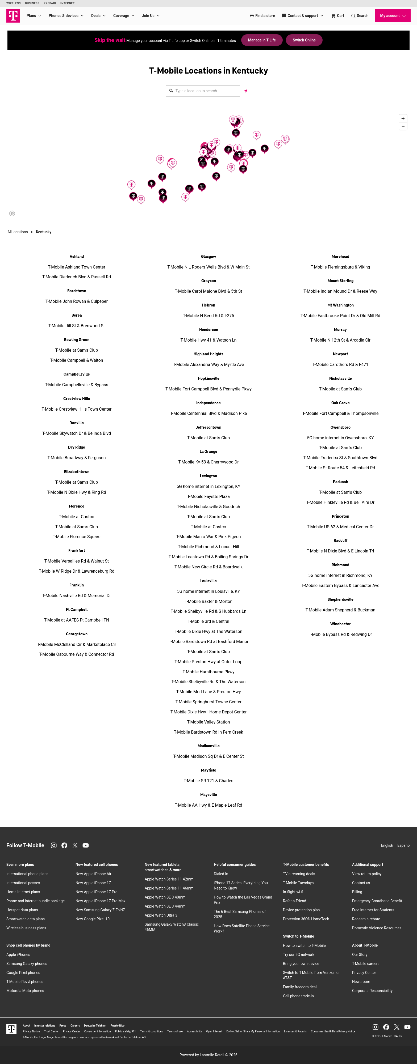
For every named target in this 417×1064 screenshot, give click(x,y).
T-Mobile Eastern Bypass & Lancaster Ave (341, 585)
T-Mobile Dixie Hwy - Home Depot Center (208, 711)
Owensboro (341, 427)
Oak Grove (340, 403)
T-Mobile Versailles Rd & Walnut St (76, 561)
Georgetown (76, 634)
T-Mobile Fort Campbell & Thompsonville (340, 413)
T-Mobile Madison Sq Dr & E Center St (208, 756)
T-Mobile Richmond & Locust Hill (208, 546)
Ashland (77, 257)
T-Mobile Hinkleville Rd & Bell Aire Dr (340, 502)
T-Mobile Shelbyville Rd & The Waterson (209, 681)
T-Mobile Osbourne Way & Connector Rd (76, 654)
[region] (208, 165)
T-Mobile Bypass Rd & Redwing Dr (340, 634)
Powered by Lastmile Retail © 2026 (208, 1055)
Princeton (340, 516)
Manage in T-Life (262, 40)
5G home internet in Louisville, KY (208, 591)
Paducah (340, 482)
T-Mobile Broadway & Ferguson (76, 457)
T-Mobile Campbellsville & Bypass (76, 384)
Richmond (340, 565)
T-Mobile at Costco (76, 516)
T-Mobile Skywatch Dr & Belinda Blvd (76, 433)
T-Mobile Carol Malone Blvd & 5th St (208, 291)
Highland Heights (208, 354)
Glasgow (208, 257)
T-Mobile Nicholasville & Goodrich (208, 506)
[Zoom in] (403, 118)
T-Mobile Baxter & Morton (208, 601)
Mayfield (208, 770)
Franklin (76, 585)
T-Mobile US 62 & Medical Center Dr (340, 526)
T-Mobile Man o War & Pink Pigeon (208, 536)
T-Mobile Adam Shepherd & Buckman (341, 609)
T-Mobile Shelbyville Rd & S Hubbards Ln (209, 611)
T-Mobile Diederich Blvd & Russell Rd (76, 276)
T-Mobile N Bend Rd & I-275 (208, 315)
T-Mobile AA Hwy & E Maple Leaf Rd (208, 805)
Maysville (208, 795)
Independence (208, 403)
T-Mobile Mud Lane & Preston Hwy (208, 691)
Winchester (340, 624)
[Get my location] (245, 91)
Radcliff (340, 541)
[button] (256, 135)
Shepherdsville (340, 600)
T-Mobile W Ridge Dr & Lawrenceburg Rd (76, 571)
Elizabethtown (76, 472)
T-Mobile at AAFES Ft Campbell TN (76, 620)
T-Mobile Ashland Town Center (76, 267)
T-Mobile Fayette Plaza (208, 496)
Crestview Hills (76, 399)
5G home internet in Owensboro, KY (340, 437)
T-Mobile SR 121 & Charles (208, 780)
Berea (77, 315)
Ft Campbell (76, 610)
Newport (340, 354)
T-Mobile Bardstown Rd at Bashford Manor (208, 641)
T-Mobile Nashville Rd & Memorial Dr (76, 595)
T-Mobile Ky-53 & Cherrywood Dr (208, 462)
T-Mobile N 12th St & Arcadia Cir (340, 340)
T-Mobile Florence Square (77, 536)
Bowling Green (76, 340)
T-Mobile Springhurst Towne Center (208, 701)
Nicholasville (340, 379)
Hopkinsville (208, 379)
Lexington (208, 476)
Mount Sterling (340, 281)
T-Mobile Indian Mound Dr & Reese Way (340, 291)
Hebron (208, 305)
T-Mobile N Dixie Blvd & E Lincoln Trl (340, 551)
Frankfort (76, 551)
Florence (76, 506)
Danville (76, 423)
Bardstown (76, 291)
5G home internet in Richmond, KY (340, 575)
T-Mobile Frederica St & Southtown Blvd (340, 457)
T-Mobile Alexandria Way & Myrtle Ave (208, 364)
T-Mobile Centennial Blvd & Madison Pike (208, 413)
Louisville (208, 581)
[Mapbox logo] (12, 213)
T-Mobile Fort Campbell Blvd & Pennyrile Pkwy (208, 388)
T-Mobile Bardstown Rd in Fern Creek (208, 732)
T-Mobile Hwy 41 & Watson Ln (209, 340)
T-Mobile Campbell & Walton (76, 360)
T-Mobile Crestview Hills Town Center (77, 409)
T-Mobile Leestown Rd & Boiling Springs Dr (208, 556)
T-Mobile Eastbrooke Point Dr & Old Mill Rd (340, 315)
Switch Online (304, 40)
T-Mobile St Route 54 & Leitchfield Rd (340, 467)
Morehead (340, 257)
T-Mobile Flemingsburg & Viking (340, 267)
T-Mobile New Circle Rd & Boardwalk (208, 566)
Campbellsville (77, 374)
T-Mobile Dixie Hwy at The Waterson (209, 631)
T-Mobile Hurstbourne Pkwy (208, 671)
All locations (17, 232)
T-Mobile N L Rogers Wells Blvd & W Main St (208, 267)
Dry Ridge (76, 447)
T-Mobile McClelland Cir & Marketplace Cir (76, 644)
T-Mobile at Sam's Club (76, 350)
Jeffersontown (208, 427)
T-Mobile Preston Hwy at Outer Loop (208, 661)
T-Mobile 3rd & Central (208, 621)
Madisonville (209, 746)
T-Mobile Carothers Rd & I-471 (340, 364)
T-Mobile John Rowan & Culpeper (76, 301)
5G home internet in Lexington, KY (208, 486)
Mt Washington (340, 305)
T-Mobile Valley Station (208, 722)
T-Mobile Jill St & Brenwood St (76, 325)
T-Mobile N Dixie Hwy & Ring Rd (76, 492)
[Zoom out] (403, 126)
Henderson (208, 330)
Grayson (208, 281)
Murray (340, 330)
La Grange (208, 452)
